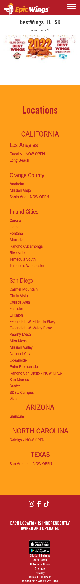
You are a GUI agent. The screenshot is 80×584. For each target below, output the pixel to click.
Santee (15, 387)
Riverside (17, 253)
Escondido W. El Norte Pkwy (32, 322)
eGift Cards (40, 560)
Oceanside (18, 361)
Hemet (15, 227)
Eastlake (16, 309)
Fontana (16, 234)
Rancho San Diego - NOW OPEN (36, 374)
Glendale (17, 417)
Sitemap (40, 568)
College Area (20, 303)
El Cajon (16, 316)
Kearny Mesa (20, 335)
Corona (15, 221)
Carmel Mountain (24, 290)
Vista (13, 399)
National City (20, 354)
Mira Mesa (18, 341)
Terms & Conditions (40, 577)
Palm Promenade (24, 367)
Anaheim (17, 184)
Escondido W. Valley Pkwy (31, 328)
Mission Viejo (20, 191)
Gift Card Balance (40, 556)
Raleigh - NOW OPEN (27, 441)
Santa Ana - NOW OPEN (29, 197)
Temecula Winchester (27, 266)
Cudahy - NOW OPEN (27, 154)
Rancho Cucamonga (26, 247)
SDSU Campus (22, 393)
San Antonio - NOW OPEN (31, 464)
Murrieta (16, 240)
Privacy (40, 573)
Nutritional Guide (40, 564)
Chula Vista (19, 296)
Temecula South (23, 260)
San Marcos (19, 380)
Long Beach (19, 161)
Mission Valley (21, 348)
